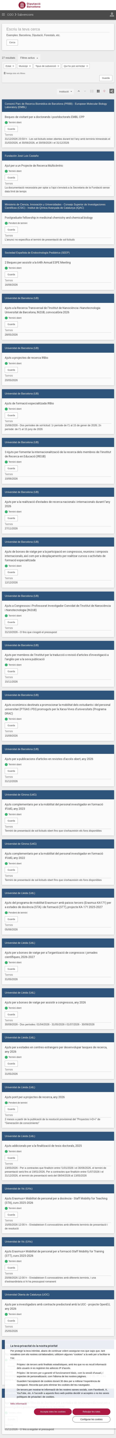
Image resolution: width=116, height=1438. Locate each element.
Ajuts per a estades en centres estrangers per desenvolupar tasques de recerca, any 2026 (56, 1049)
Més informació (18, 1407)
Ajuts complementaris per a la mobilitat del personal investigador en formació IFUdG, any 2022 (54, 856)
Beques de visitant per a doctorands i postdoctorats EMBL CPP (44, 117)
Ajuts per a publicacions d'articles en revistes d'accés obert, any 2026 (49, 759)
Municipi (23, 66)
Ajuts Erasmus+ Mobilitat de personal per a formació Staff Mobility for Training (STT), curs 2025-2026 (54, 1253)
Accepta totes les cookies (34, 1417)
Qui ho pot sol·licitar (74, 66)
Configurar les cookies (95, 1419)
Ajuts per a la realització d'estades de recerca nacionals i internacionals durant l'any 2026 (57, 504)
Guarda (106, 78)
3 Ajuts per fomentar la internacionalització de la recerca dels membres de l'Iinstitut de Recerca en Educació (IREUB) (58, 454)
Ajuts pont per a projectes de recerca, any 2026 (35, 1097)
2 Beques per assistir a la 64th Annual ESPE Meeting (38, 262)
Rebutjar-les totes (65, 1419)
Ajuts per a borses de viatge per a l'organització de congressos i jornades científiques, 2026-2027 (51, 955)
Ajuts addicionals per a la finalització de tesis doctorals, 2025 (43, 1145)
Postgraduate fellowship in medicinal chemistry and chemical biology (49, 217)
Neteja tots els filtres (14, 73)
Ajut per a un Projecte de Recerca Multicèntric (34, 165)
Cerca (12, 42)
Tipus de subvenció (45, 66)
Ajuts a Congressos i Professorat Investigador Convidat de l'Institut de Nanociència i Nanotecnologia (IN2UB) (58, 608)
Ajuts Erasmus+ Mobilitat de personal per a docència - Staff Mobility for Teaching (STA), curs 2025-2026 (56, 1200)
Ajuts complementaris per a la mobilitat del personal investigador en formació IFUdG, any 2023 (54, 806)
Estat (8, 66)
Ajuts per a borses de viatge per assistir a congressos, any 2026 (45, 1002)
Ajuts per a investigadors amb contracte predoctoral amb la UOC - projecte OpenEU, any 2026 (57, 1306)
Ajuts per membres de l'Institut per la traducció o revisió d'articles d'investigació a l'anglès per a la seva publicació (57, 657)
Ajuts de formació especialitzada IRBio (29, 403)
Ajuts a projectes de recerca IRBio (26, 357)
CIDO (10, 14)
